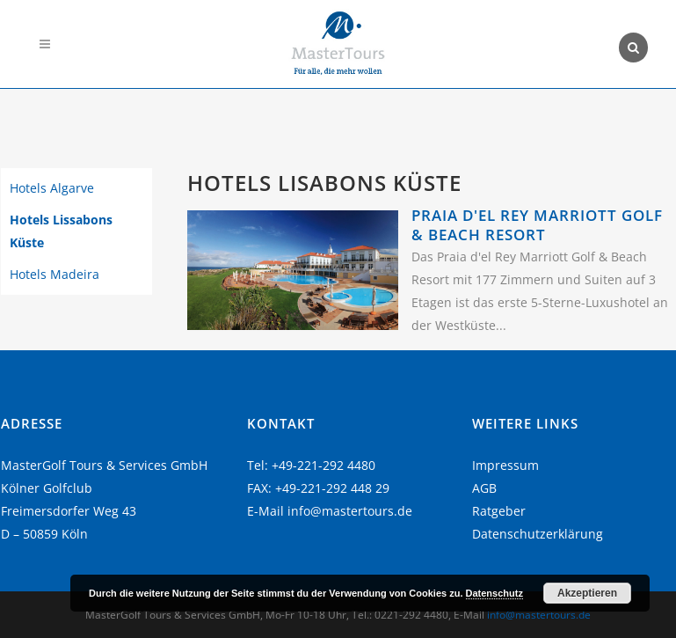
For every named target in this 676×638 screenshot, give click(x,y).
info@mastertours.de (349, 510)
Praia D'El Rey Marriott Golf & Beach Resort (537, 225)
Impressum (505, 465)
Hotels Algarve (52, 188)
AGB (484, 488)
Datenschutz (494, 593)
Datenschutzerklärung (537, 533)
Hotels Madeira (54, 274)
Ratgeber (499, 510)
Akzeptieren (587, 593)
